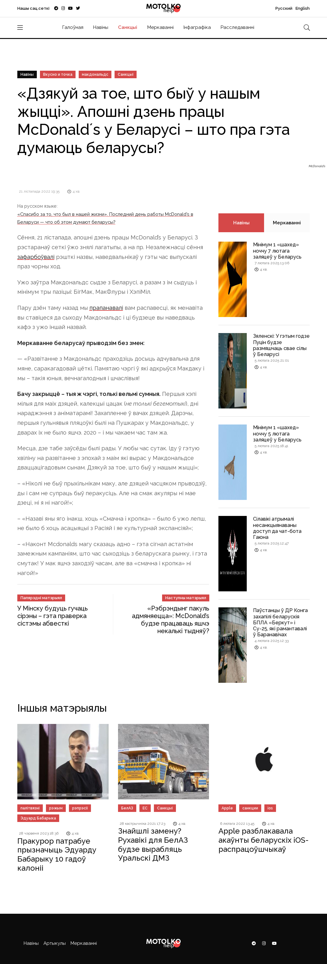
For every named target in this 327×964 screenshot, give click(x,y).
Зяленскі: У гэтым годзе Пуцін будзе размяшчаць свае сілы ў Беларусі (281, 345)
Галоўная (72, 27)
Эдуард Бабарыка (38, 818)
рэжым (56, 808)
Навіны (100, 27)
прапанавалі (106, 307)
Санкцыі (127, 27)
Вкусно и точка (57, 74)
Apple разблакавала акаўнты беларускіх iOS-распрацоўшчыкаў (263, 840)
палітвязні (30, 808)
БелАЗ (127, 808)
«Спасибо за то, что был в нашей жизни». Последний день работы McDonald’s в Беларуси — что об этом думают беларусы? (105, 217)
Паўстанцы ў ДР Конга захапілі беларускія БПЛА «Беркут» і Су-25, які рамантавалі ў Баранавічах (280, 622)
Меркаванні (160, 27)
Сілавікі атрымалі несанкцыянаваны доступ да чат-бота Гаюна (277, 528)
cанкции (250, 808)
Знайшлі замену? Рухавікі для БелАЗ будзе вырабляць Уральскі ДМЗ (153, 844)
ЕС (145, 808)
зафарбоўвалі (35, 257)
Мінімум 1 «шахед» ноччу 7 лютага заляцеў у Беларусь (277, 251)
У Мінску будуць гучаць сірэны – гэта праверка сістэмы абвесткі (52, 616)
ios (270, 808)
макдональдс (95, 74)
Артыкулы (54, 943)
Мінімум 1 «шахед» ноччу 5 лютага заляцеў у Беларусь (277, 433)
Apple (227, 808)
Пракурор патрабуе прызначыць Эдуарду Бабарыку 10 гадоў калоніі (56, 854)
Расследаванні (237, 27)
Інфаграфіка (197, 27)
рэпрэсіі (80, 808)
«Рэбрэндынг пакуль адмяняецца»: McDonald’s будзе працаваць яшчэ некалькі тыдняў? (170, 620)
